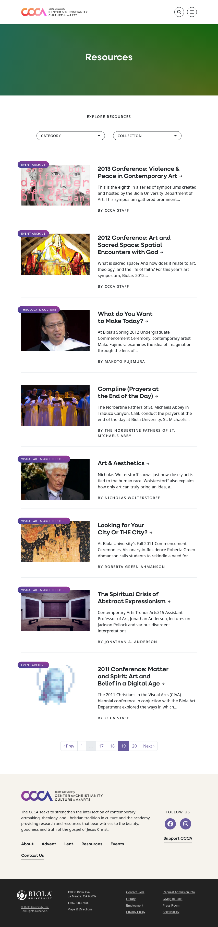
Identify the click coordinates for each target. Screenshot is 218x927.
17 (101, 746)
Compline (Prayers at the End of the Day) (128, 393)
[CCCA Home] (54, 12)
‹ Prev (69, 746)
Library (131, 899)
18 (112, 746)
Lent (68, 844)
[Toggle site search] (179, 12)
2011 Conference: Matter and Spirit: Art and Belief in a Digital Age (133, 677)
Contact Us (32, 856)
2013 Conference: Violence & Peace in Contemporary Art (138, 172)
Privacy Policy (135, 912)
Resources (91, 844)
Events (117, 844)
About (27, 844)
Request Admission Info (179, 892)
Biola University (35, 895)
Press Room (171, 905)
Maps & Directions (80, 909)
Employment (134, 905)
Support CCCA (178, 839)
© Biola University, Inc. (35, 907)
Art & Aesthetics (121, 464)
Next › (148, 746)
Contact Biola (135, 892)
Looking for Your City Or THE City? (123, 529)
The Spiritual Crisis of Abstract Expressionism (132, 598)
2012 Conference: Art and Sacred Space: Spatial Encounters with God (134, 245)
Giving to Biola (172, 899)
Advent (49, 844)
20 (134, 746)
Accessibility (171, 912)
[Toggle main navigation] (192, 12)
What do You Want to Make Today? (125, 317)
